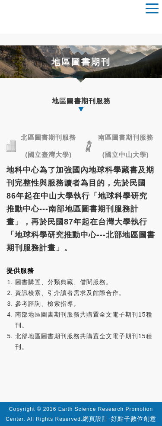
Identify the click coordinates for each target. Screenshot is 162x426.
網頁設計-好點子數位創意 (119, 418)
